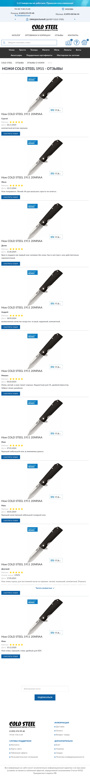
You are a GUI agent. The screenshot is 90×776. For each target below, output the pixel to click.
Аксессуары (16, 55)
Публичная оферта (19, 753)
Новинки (60, 749)
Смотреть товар (10, 133)
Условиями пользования (41, 706)
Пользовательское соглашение (24, 757)
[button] (22, 15)
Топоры (34, 50)
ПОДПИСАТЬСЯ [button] (45, 697)
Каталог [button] (16, 35)
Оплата (59, 731)
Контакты (73, 35)
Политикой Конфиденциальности (58, 703)
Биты (78, 50)
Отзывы (59, 35)
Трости (22, 50)
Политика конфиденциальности (70, 757)
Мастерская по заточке (68, 55)
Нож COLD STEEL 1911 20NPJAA (21, 114)
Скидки (59, 753)
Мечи (56, 50)
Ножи (12, 50)
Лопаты (67, 50)
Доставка (60, 727)
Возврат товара (63, 735)
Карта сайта (16, 749)
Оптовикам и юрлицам (37, 35)
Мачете (46, 50)
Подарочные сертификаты (39, 55)
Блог (58, 745)
